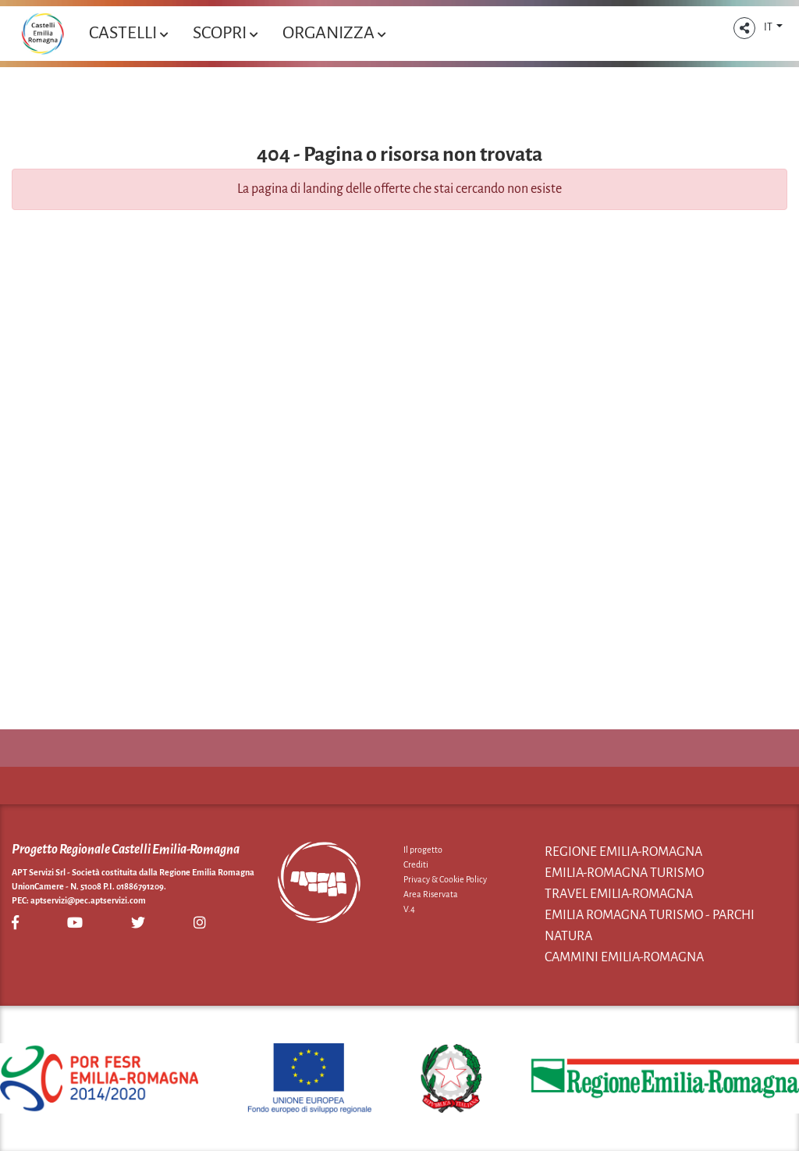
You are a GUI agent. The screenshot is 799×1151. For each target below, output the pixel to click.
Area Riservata (430, 894)
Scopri (225, 32)
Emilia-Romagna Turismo (624, 873)
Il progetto (422, 849)
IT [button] (769, 27)
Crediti (415, 864)
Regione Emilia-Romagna (623, 852)
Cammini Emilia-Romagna (624, 957)
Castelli (128, 32)
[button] (744, 28)
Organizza (333, 32)
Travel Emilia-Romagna (619, 894)
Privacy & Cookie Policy (445, 879)
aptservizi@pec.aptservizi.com (88, 900)
